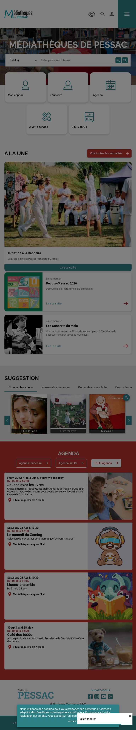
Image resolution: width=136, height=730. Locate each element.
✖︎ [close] (130, 716)
